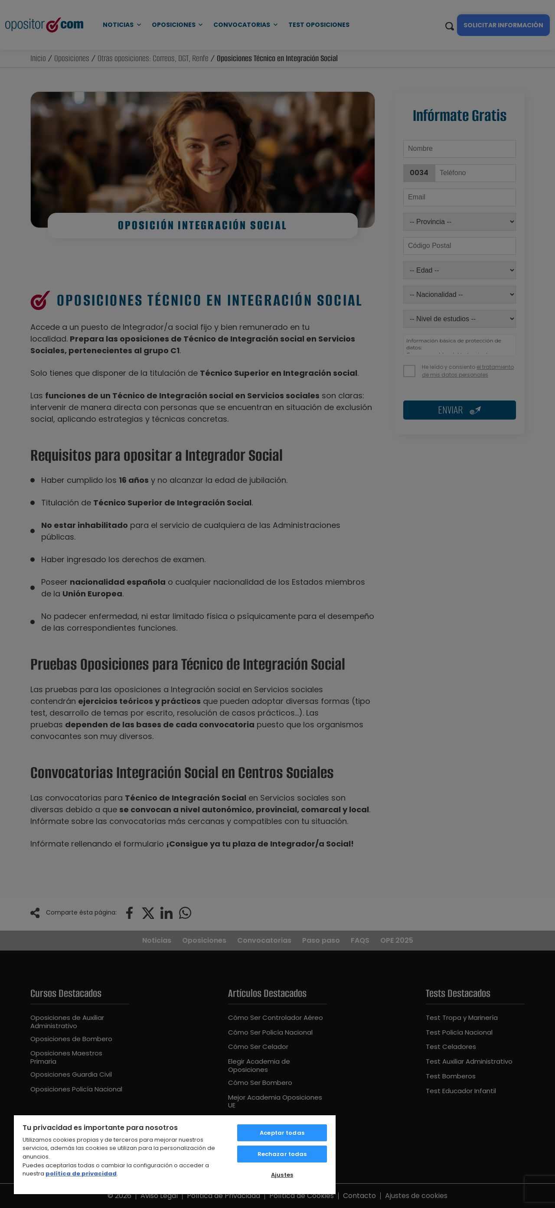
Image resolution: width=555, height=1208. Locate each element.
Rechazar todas (282, 1154)
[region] (175, 1154)
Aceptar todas (282, 1133)
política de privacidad (81, 1173)
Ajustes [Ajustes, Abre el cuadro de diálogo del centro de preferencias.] (282, 1175)
